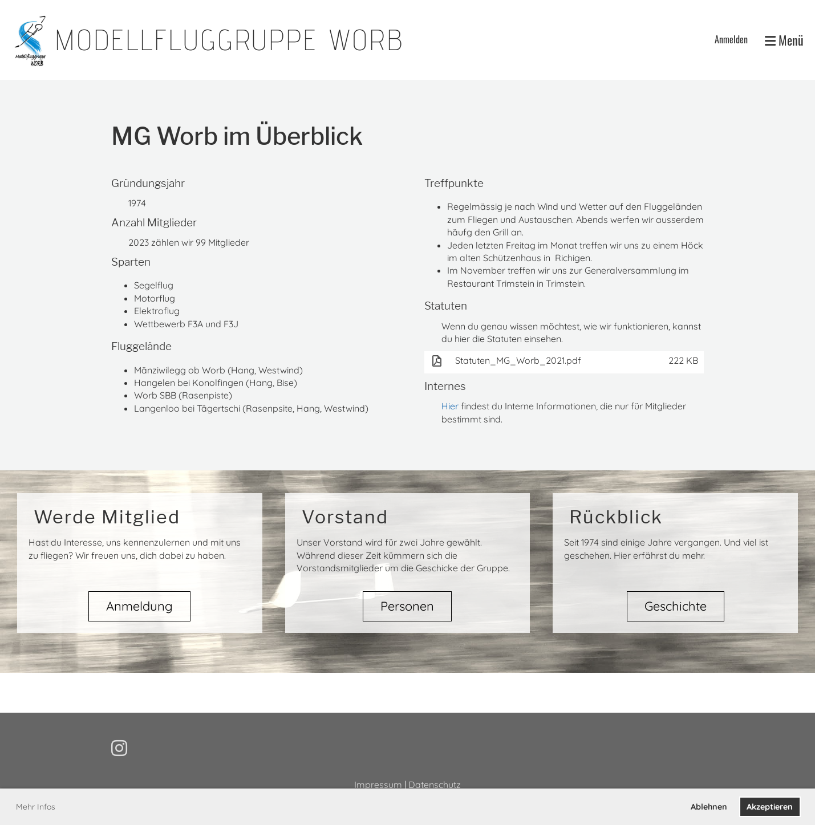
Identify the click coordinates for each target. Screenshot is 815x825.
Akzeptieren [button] (770, 807)
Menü (784, 40)
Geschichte (675, 606)
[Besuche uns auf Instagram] (119, 748)
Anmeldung (139, 606)
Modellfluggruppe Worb (229, 40)
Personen (407, 606)
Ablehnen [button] (709, 807)
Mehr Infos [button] (35, 807)
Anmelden (731, 39)
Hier (450, 406)
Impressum (378, 784)
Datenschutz (434, 784)
